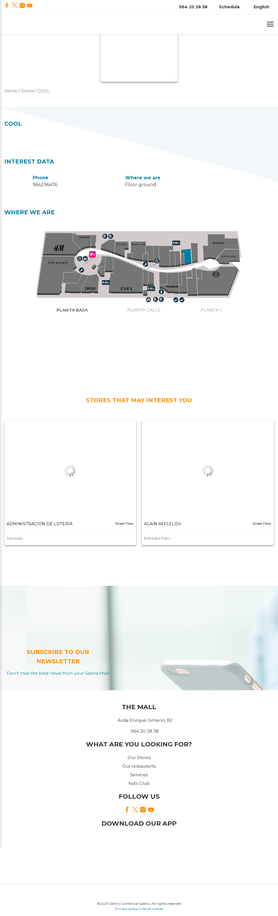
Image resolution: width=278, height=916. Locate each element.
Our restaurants (139, 766)
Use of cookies (152, 909)
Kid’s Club (139, 783)
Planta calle (144, 310)
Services (139, 774)
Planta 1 (211, 310)
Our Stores (139, 757)
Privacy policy (126, 909)
